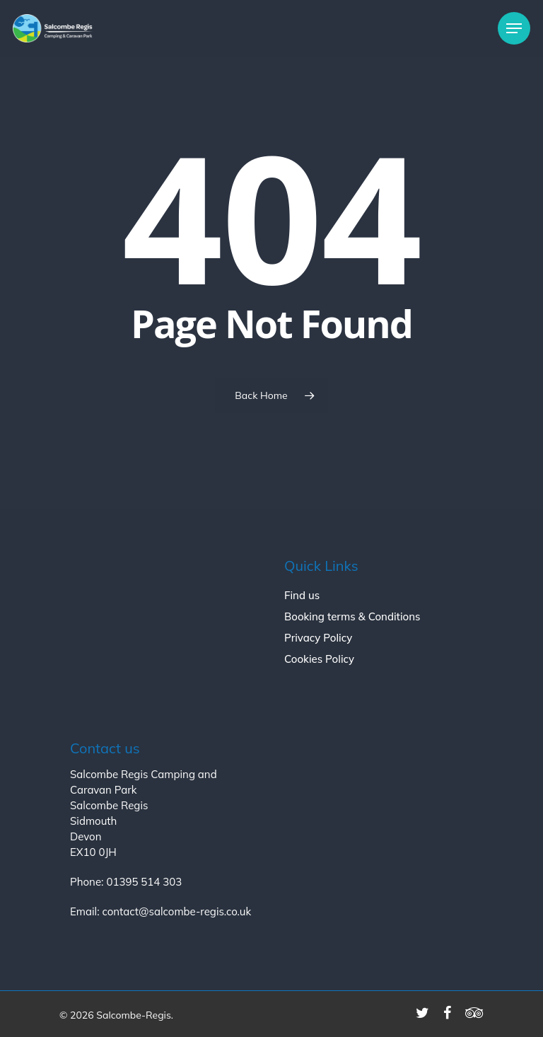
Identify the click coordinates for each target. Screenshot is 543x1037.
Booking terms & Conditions (352, 616)
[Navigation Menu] (514, 28)
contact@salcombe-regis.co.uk (176, 911)
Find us (302, 595)
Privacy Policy (318, 637)
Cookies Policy (319, 659)
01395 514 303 (144, 881)
